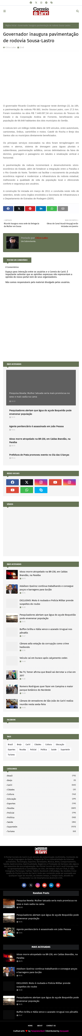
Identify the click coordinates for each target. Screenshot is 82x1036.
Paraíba (22, 750)
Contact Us (51, 1026)
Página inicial (11, 25)
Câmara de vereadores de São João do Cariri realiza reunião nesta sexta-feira (46, 702)
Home (30, 1026)
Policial (33, 750)
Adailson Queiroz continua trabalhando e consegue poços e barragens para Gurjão (46, 588)
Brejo (19, 744)
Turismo (11, 755)
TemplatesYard (37, 1031)
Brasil (10, 744)
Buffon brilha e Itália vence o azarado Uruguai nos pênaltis (46, 631)
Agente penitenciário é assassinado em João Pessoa (36, 426)
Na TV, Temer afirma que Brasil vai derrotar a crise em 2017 (48, 674)
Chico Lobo (11, 47)
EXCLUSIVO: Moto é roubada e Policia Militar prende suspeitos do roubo (47, 602)
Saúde (54, 750)
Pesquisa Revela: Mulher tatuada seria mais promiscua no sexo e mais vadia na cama (39, 395)
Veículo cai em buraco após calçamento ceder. (44, 658)
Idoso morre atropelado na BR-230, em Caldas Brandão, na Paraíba (39, 440)
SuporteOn (65, 750)
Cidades (37, 744)
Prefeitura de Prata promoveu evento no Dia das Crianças (39, 454)
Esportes (11, 750)
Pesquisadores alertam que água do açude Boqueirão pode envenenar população (40, 412)
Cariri (28, 744)
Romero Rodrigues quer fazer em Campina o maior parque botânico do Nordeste (46, 688)
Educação (60, 744)
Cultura (48, 744)
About (39, 1026)
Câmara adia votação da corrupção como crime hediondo (44, 645)
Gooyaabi (64, 1031)
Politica (44, 750)
